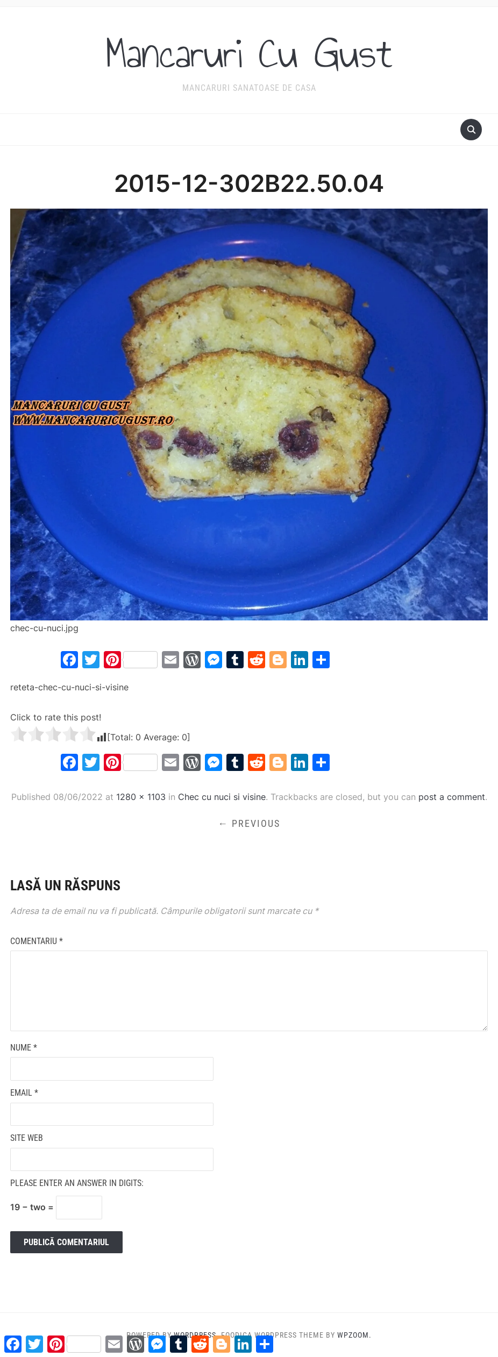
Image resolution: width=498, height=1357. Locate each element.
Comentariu (36, 940)
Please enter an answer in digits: (77, 1183)
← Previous (249, 823)
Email (24, 1092)
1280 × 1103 (141, 796)
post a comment (451, 796)
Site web (26, 1138)
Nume (23, 1047)
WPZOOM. (354, 1335)
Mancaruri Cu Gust (249, 53)
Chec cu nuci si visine (222, 796)
